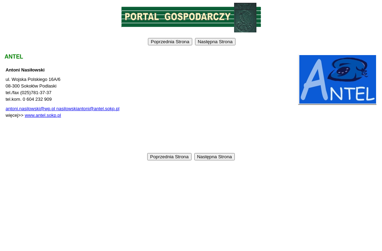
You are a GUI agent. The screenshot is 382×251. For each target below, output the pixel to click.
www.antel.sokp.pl (43, 115)
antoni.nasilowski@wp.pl (31, 108)
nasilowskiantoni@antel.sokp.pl (87, 108)
